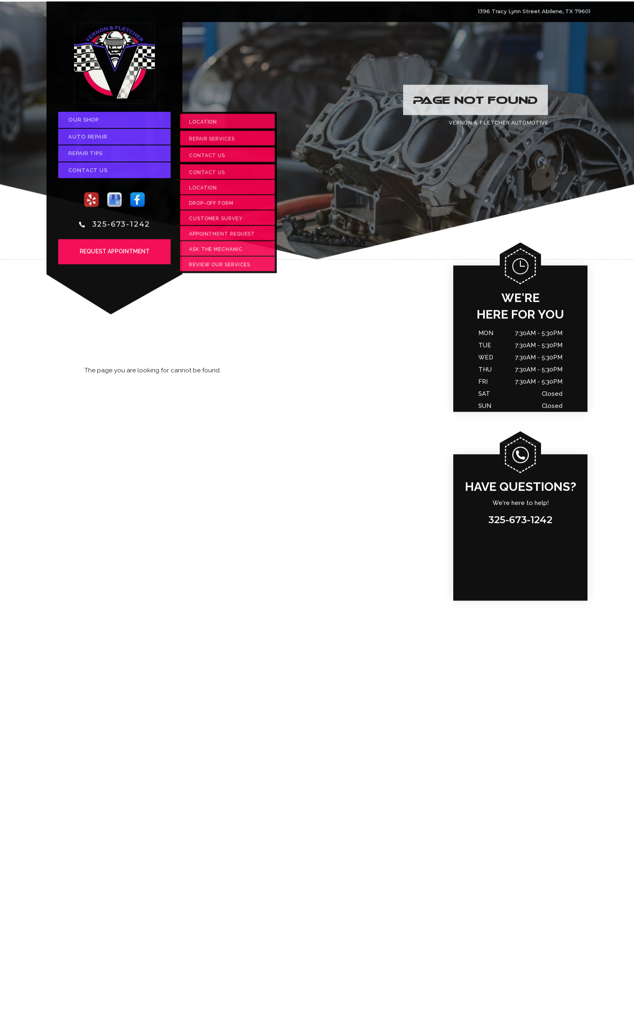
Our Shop (83, 122)
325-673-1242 (121, 226)
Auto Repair (88, 139)
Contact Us (88, 172)
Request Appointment (115, 254)
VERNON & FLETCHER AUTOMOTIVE (498, 125)
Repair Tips (85, 156)
